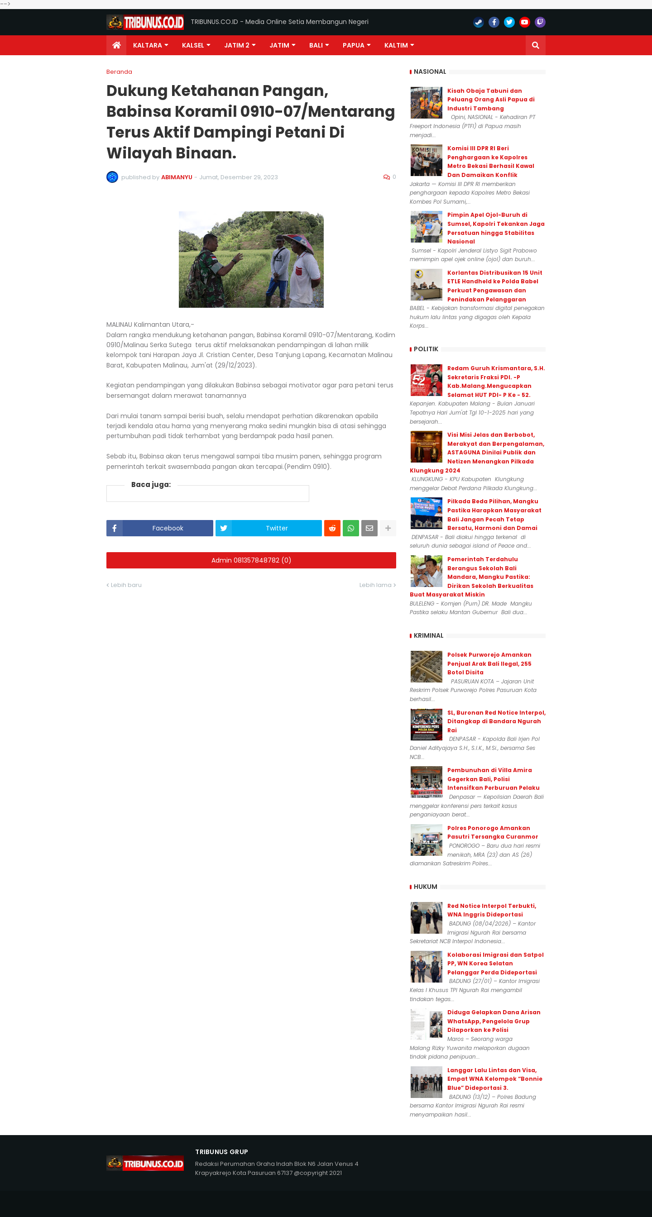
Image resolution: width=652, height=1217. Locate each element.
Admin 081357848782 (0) (251, 560)
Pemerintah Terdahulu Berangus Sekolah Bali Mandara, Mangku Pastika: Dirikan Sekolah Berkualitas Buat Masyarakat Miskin (471, 576)
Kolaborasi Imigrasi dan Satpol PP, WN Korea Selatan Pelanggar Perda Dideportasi (495, 963)
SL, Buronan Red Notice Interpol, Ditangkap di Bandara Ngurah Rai (496, 721)
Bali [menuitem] (316, 45)
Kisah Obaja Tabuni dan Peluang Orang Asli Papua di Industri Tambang (491, 99)
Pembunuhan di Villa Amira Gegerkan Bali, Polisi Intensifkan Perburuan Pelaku (493, 779)
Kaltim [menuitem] (396, 45)
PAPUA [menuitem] (353, 45)
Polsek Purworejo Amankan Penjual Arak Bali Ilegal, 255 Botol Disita (489, 663)
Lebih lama (376, 585)
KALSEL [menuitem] (193, 45)
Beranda (119, 71)
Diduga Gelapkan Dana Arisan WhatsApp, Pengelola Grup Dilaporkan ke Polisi (494, 1021)
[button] (536, 45)
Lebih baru (126, 585)
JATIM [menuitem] (279, 45)
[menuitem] (116, 45)
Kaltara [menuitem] (147, 45)
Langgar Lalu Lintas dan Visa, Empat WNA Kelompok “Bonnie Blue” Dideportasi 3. (494, 1079)
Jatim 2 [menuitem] (236, 45)
